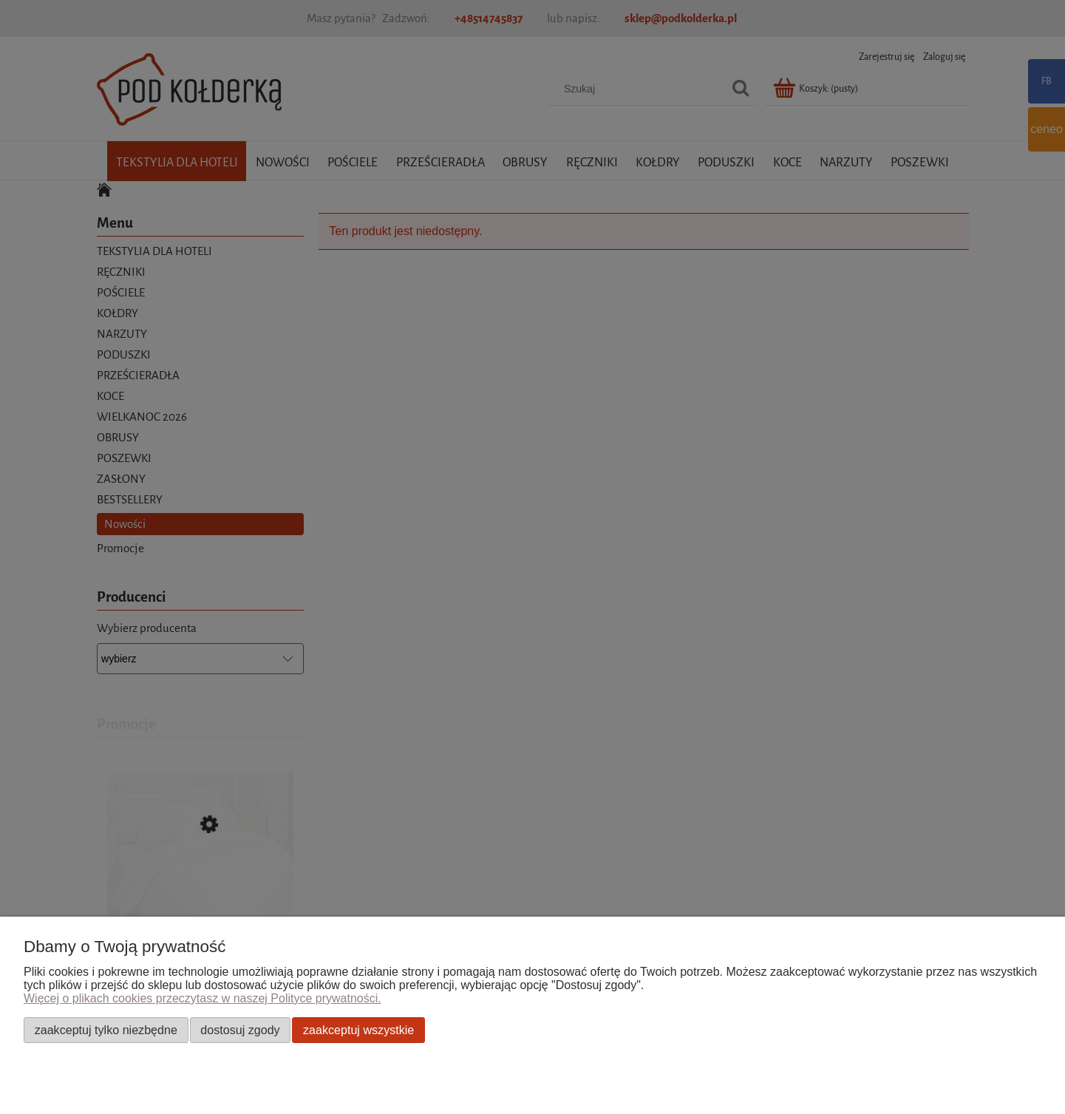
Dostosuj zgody (239, 1029)
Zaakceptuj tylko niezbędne (106, 1029)
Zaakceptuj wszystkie (358, 1029)
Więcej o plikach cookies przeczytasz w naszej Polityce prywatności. (202, 998)
